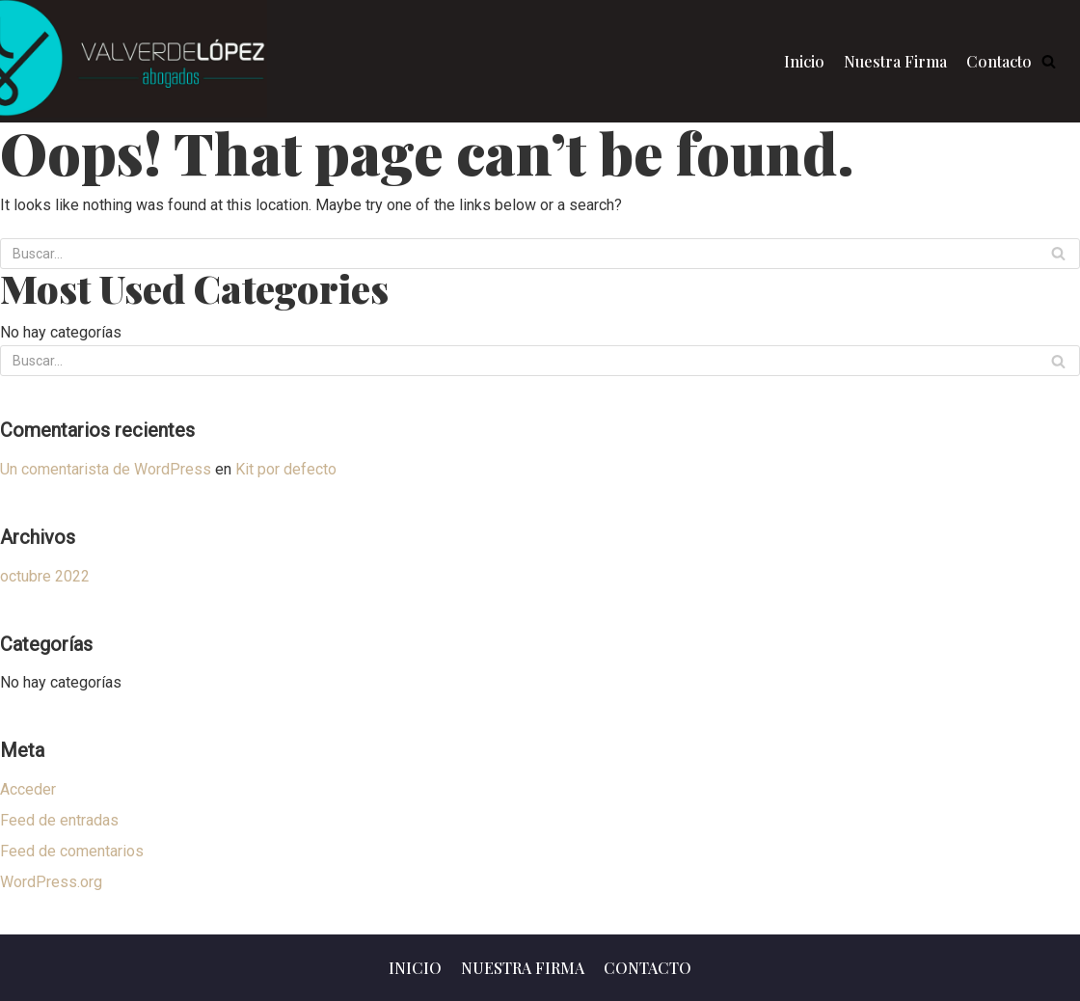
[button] (1048, 61)
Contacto (999, 61)
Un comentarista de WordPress (105, 469)
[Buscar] (1058, 253)
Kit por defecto (286, 469)
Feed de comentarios (72, 851)
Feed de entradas (59, 820)
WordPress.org (51, 882)
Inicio (804, 61)
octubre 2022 (45, 576)
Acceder (28, 789)
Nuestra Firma (895, 61)
